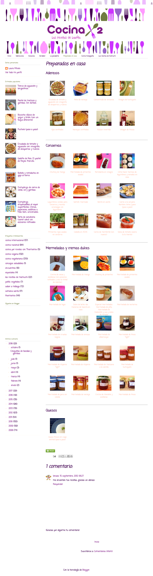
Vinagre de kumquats (127, 100)
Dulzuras (31, 56)
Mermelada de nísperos (80, 364)
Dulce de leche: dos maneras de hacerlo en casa (80, 307)
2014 (11, 404)
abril (13, 372)
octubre (14, 347)
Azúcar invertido (104, 130)
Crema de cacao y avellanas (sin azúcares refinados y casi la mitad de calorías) (57, 279)
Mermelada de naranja (80, 394)
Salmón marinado (81, 202)
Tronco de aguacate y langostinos (27, 87)
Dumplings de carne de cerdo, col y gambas (29, 189)
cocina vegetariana (13, 258)
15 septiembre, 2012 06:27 (72, 476)
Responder (58, 484)
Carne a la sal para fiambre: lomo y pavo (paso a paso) (127, 204)
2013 (11, 408)
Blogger (85, 570)
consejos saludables (14, 263)
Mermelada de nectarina (127, 305)
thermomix (10, 295)
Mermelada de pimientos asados (80, 173)
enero (14, 385)
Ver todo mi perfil (13, 72)
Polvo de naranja (80, 100)
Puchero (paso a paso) (28, 129)
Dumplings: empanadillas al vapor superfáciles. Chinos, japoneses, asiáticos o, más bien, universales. (28, 207)
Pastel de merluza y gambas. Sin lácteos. (27, 102)
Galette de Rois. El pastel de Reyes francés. (29, 160)
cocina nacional (12, 245)
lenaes (56, 476)
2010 (11, 421)
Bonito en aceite (104, 202)
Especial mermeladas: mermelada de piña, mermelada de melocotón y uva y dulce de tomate (103, 310)
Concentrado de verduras (104, 100)
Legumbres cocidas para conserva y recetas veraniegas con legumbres (57, 206)
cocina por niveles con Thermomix (21, 249)
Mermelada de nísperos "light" (57, 366)
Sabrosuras (20, 56)
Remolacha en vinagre (104, 172)
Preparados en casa (70, 56)
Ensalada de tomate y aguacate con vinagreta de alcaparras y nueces (57, 102)
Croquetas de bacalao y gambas (21, 352)
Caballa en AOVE (80, 232)
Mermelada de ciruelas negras (57, 336)
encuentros (10, 268)
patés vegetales (12, 282)
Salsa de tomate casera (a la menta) (127, 233)
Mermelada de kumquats (127, 366)
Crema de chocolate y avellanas (103, 396)
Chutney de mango (57, 172)
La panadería (54, 56)
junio (13, 363)
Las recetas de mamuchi (107, 56)
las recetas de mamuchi (16, 277)
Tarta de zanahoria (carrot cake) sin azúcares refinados (26, 220)
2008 (11, 430)
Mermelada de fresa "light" (127, 336)
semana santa (12, 291)
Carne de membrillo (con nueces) (104, 233)
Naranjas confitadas (81, 130)
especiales (10, 272)
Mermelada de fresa (127, 394)
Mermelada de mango (81, 275)
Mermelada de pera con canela (57, 396)
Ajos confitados (57, 130)
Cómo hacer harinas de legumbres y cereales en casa (127, 175)
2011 (11, 417)
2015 (11, 399)
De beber (42, 56)
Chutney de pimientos (104, 275)
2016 (11, 395)
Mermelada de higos (57, 305)
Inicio (9, 56)
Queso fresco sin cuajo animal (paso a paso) (57, 438)
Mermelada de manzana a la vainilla (104, 366)
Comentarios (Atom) (103, 551)
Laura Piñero (14, 68)
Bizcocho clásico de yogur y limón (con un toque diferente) (28, 117)
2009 (11, 426)
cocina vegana (11, 254)
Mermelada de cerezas (80, 334)
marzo (14, 376)
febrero (14, 381)
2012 (11, 412)
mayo (14, 367)
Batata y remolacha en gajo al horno (28, 174)
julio (13, 359)
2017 (11, 391)
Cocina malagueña (87, 56)
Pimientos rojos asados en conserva (57, 233)
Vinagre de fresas (127, 130)
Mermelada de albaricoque (104, 336)
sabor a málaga (12, 286)
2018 (11, 343)
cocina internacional (14, 240)
